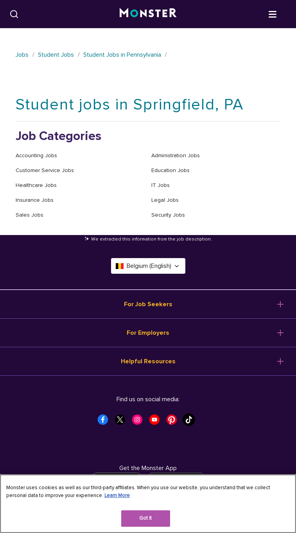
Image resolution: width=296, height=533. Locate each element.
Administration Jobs (175, 155)
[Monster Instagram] (139, 422)
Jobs (22, 55)
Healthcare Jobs (36, 185)
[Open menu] (280, 13)
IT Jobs (160, 185)
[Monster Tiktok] (191, 422)
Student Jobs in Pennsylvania (122, 55)
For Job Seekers (148, 304)
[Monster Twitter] (122, 422)
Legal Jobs (165, 200)
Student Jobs (56, 55)
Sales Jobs (29, 215)
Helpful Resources (148, 361)
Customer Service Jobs (45, 170)
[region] (148, 503)
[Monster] (148, 14)
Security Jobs (168, 215)
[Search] (14, 14)
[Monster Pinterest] (174, 422)
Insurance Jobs (35, 200)
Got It (145, 518)
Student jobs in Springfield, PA (130, 104)
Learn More (117, 495)
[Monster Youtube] (156, 422)
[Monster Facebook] (105, 422)
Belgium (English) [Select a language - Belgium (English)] (148, 266)
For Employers (148, 333)
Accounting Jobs (36, 155)
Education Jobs (170, 170)
